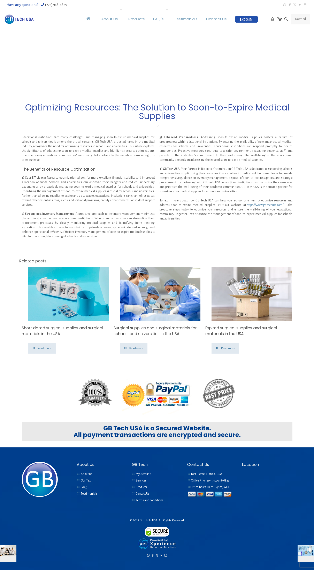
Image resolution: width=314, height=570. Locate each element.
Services (141, 480)
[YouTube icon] (299, 4)
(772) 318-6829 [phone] (56, 5)
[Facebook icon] (289, 4)
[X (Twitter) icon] (294, 4)
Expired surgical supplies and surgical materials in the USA (241, 331)
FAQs (84, 487)
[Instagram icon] (305, 4)
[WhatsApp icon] (284, 4)
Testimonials (89, 493)
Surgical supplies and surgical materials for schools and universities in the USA (155, 331)
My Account (143, 474)
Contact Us (142, 493)
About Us (86, 474)
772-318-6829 (221, 480)
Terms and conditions (149, 500)
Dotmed (300, 19)
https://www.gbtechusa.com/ (265, 205)
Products (141, 487)
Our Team (87, 480)
